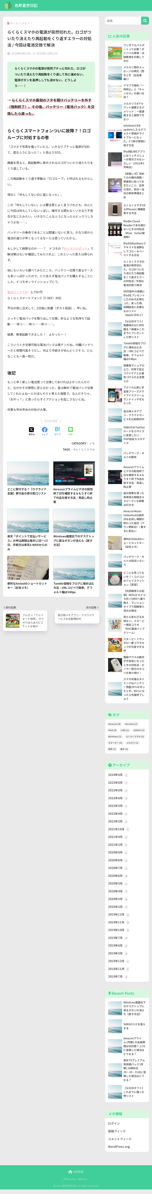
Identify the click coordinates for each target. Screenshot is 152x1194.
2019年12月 (119, 918)
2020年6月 (118, 879)
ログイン (114, 1128)
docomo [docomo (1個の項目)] (131, 727)
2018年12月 (119, 965)
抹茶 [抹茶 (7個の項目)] (112, 752)
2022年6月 (118, 801)
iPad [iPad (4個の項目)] (112, 733)
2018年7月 (118, 980)
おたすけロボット (76, 248)
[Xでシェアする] (32, 431)
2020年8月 (118, 864)
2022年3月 (118, 825)
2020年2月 (118, 910)
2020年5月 (118, 887)
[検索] (145, 21)
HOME (76, 1176)
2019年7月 (118, 941)
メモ (92, 443)
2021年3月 (118, 848)
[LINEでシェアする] (70, 431)
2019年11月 (119, 926)
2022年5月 (118, 809)
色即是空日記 (22, 5)
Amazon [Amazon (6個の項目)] (114, 727)
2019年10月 (119, 934)
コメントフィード (120, 1143)
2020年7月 (118, 871)
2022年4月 (118, 817)
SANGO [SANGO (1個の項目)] (139, 733)
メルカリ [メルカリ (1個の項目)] (132, 745)
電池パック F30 (17, 292)
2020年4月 (118, 895)
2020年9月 (118, 856)
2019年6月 (118, 949)
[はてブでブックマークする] (57, 431)
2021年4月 (118, 840)
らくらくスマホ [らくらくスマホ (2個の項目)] (135, 739)
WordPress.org (119, 1151)
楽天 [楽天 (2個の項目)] (124, 752)
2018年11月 (119, 973)
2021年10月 (119, 832)
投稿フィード (117, 1135)
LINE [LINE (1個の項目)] (125, 733)
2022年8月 (118, 793)
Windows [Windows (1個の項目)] (114, 739)
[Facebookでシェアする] (44, 431)
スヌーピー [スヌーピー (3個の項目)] (115, 745)
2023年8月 (118, 786)
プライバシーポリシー (76, 1183)
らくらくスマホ (85, 449)
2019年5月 (118, 957)
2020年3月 (118, 903)
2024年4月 (118, 778)
